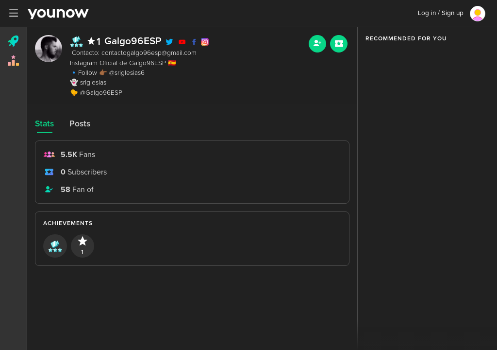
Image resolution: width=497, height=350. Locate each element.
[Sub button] (339, 43)
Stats (44, 124)
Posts (79, 124)
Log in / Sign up (441, 13)
